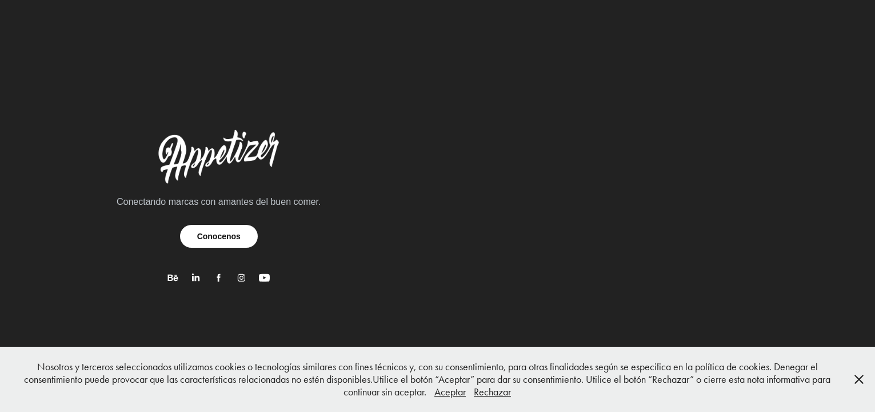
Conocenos (219, 236)
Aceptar (450, 392)
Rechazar (492, 392)
